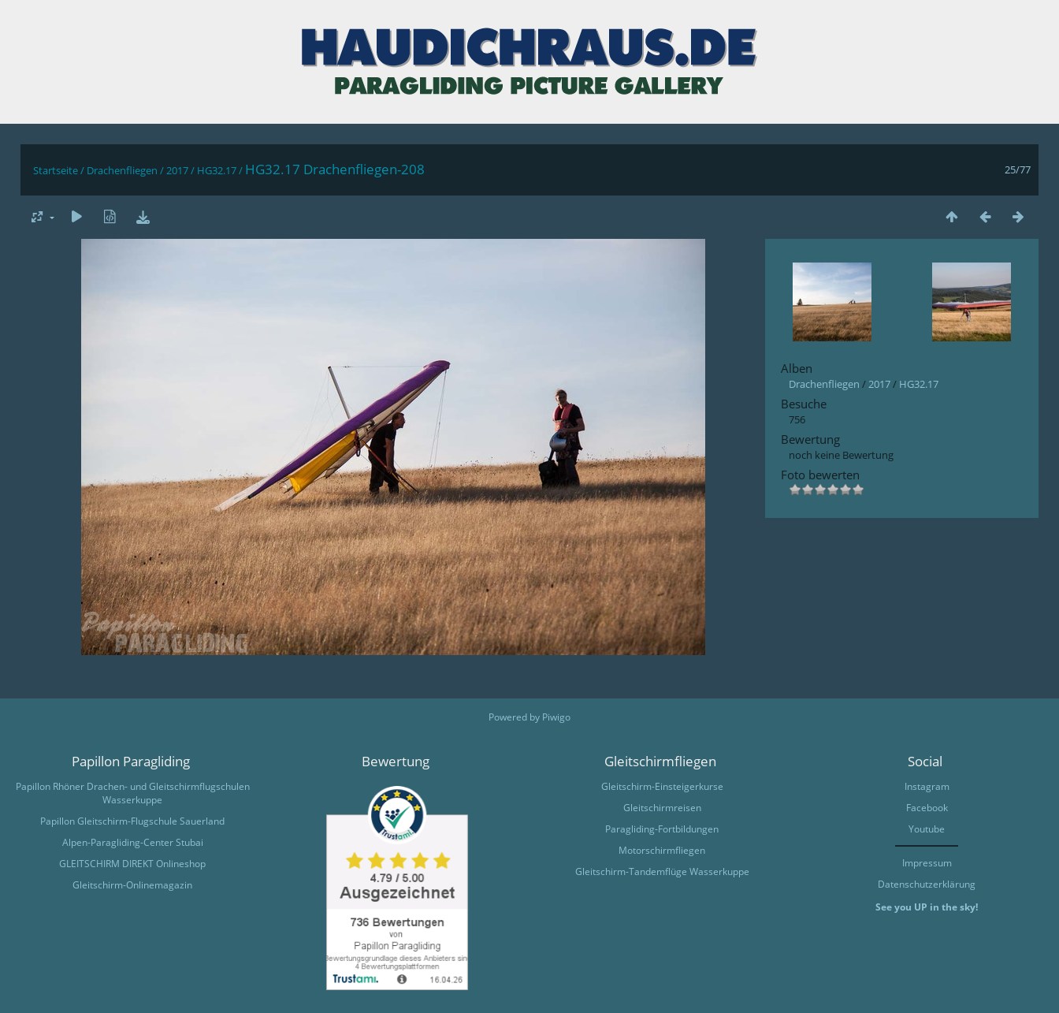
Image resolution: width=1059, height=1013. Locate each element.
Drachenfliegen (122, 170)
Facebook (927, 807)
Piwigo (556, 717)
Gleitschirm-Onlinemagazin (132, 885)
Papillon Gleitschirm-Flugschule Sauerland (132, 821)
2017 (177, 170)
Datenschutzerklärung (926, 884)
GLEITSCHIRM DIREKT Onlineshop (132, 863)
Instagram (927, 786)
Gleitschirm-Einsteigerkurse (662, 786)
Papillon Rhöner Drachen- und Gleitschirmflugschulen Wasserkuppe (133, 793)
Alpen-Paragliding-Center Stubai (132, 842)
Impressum (927, 863)
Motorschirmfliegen (662, 850)
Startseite (55, 170)
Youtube (927, 829)
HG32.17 (216, 170)
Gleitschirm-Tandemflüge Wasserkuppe (662, 871)
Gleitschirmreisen (662, 807)
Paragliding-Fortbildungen (662, 829)
